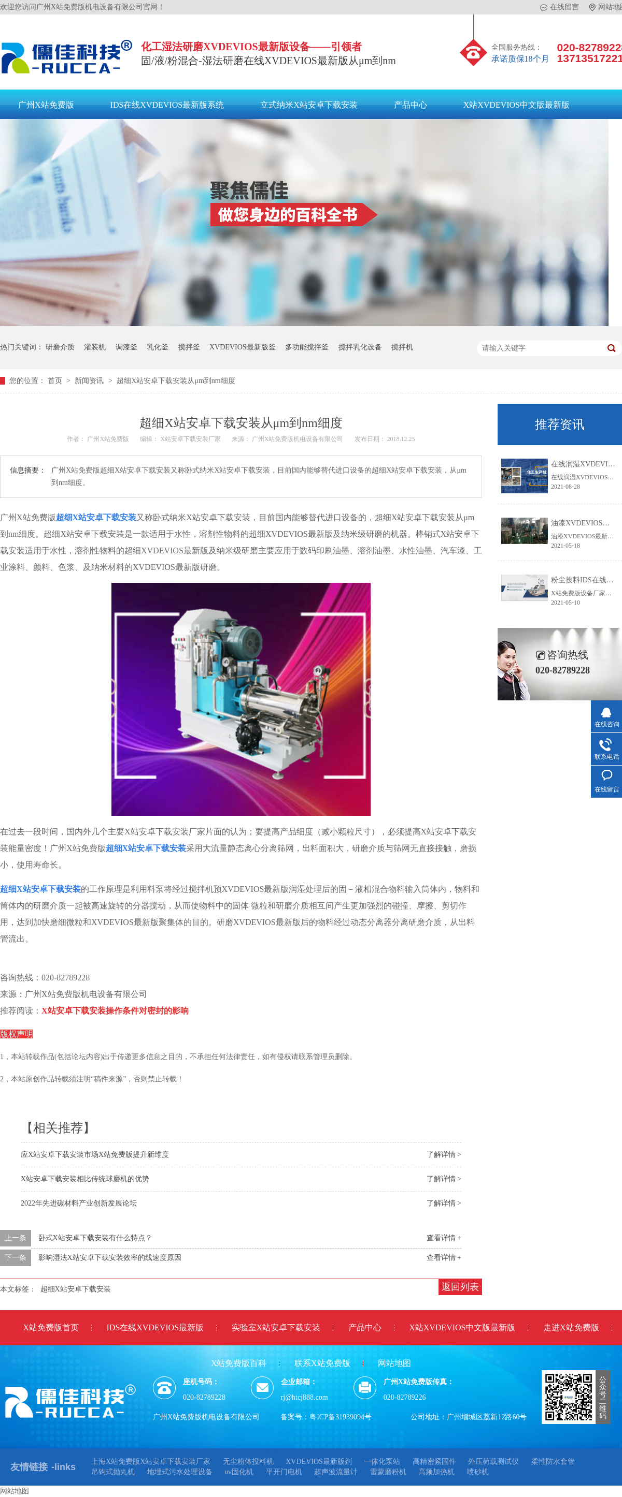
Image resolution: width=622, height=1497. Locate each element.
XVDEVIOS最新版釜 (242, 347)
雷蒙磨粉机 (388, 1472)
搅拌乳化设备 (360, 347)
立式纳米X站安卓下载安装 (309, 104)
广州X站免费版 (46, 104)
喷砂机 (478, 1472)
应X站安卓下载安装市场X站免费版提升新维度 (95, 1154)
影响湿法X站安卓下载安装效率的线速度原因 (109, 1257)
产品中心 (410, 104)
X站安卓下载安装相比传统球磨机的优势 (85, 1179)
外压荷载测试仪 (493, 1461)
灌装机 (95, 347)
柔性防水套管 (553, 1461)
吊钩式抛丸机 (113, 1472)
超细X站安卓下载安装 (75, 1289)
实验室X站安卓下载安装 (276, 1327)
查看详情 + (444, 1238)
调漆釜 (126, 347)
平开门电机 (284, 1472)
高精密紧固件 (434, 1461)
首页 (56, 381)
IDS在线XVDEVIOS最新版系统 (167, 104)
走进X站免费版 (571, 1327)
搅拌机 (402, 347)
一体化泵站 (382, 1461)
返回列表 (460, 1287)
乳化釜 (157, 347)
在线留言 (559, 7)
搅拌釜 (189, 347)
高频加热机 (436, 1472)
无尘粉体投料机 (248, 1461)
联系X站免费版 (322, 1363)
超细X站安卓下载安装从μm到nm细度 (176, 381)
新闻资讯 (90, 381)
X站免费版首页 (51, 1327)
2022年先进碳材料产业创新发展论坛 (79, 1203)
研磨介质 (60, 347)
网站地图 (394, 1363)
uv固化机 (238, 1472)
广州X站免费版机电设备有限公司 (298, 439)
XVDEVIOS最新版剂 (319, 1461)
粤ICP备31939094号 (340, 1417)
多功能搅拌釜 (307, 347)
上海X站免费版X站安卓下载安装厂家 (150, 1461)
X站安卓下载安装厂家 (191, 439)
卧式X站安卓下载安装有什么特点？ (95, 1238)
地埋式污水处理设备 (180, 1472)
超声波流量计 (336, 1472)
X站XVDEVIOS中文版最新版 (516, 104)
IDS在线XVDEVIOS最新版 (155, 1327)
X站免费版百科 (239, 1363)
